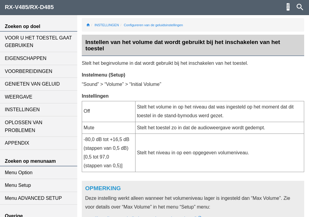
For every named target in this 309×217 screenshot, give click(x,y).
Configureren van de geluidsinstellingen (153, 25)
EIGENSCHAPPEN (25, 58)
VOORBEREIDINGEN (28, 71)
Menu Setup (18, 185)
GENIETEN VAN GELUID (32, 83)
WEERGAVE (18, 96)
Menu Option (19, 172)
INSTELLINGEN (22, 109)
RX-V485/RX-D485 (29, 7)
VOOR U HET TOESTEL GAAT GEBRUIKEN (38, 41)
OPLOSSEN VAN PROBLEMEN (23, 126)
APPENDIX (17, 143)
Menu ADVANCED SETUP (33, 198)
